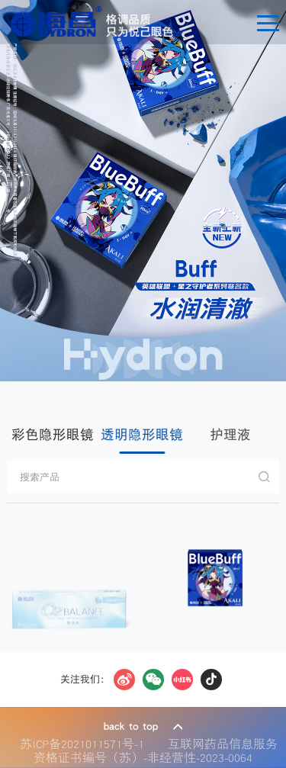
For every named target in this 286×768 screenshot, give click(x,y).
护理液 (229, 434)
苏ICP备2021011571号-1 (86, 743)
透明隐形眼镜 (142, 434)
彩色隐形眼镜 (52, 434)
